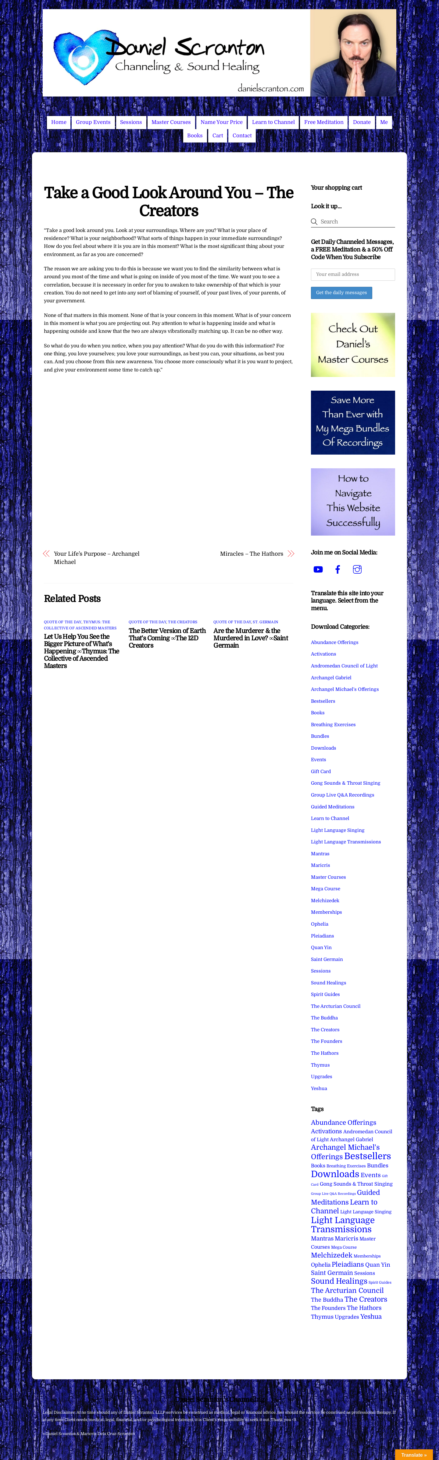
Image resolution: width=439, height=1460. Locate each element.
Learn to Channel (273, 122)
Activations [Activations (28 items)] (326, 1131)
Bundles (320, 736)
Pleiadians (322, 936)
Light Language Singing (338, 830)
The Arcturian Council (336, 1006)
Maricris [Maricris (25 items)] (346, 1238)
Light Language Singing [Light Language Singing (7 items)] (365, 1212)
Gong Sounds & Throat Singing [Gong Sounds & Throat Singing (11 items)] (356, 1184)
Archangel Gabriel (331, 678)
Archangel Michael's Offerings (345, 689)
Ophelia (319, 924)
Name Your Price (222, 122)
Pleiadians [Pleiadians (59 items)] (348, 1264)
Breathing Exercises (333, 724)
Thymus (320, 1065)
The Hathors (325, 1053)
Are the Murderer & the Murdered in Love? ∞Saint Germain (250, 638)
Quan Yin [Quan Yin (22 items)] (377, 1265)
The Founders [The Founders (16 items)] (328, 1308)
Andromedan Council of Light (344, 666)
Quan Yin (321, 947)
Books (195, 136)
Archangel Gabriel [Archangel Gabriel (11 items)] (351, 1139)
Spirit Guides (325, 994)
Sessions (131, 122)
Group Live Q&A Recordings (342, 795)
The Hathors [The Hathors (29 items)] (364, 1308)
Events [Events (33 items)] (371, 1175)
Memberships (326, 912)
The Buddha (324, 1018)
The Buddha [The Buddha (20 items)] (327, 1300)
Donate (362, 122)
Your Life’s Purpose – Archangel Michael (96, 558)
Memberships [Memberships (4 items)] (367, 1256)
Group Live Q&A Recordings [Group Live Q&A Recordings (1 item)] (333, 1194)
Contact (242, 136)
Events (318, 759)
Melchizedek (325, 900)
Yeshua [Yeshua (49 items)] (371, 1316)
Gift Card (321, 771)
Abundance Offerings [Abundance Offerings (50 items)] (343, 1122)
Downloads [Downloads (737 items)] (335, 1174)
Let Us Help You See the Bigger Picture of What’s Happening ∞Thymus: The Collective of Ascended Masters (81, 651)
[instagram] (358, 569)
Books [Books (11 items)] (318, 1166)
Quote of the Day (62, 622)
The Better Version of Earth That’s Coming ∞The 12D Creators (167, 638)
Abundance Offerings (335, 642)
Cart (217, 136)
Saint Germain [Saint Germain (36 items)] (332, 1272)
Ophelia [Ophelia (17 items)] (320, 1265)
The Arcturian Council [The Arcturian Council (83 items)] (347, 1290)
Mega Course (325, 889)
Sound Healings (328, 983)
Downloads (323, 748)
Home (58, 122)
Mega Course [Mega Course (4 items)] (344, 1247)
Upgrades (321, 1076)
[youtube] (319, 569)
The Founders (326, 1041)
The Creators (182, 622)
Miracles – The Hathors (251, 554)
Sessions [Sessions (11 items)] (364, 1273)
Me (384, 122)
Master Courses (171, 122)
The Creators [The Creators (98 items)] (365, 1299)
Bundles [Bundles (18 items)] (377, 1166)
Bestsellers (323, 701)
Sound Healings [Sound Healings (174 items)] (339, 1281)
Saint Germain (327, 959)
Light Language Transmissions (346, 842)
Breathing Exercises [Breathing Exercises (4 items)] (346, 1166)
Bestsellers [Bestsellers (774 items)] (367, 1156)
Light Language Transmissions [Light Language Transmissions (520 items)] (343, 1224)
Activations (323, 654)
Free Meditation (324, 122)
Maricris (320, 865)
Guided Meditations (333, 807)
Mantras (320, 854)
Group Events (93, 122)
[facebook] (338, 569)
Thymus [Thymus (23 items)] (322, 1317)
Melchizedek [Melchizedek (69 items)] (331, 1255)
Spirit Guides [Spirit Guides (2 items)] (380, 1282)
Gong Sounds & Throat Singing (345, 783)
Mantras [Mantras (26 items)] (322, 1238)
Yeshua (319, 1088)
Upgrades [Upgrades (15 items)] (347, 1317)
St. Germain (265, 622)
